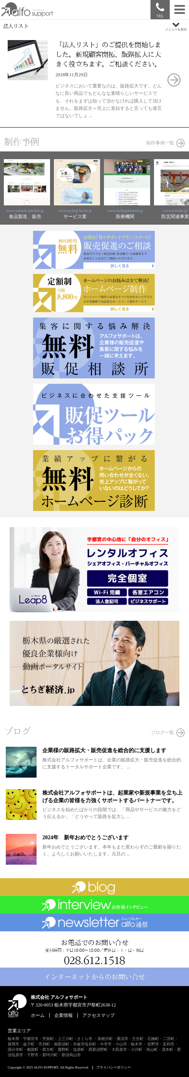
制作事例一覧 (160, 143)
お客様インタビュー (94, 905)
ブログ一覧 (162, 732)
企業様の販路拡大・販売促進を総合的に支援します (104, 750)
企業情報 (63, 1015)
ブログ (94, 887)
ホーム (38, 1015)
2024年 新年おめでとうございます (85, 837)
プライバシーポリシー (113, 1067)
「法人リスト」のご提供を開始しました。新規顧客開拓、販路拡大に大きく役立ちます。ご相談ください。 (108, 54)
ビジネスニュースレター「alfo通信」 (94, 922)
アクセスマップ (98, 1015)
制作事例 (21, 141)
